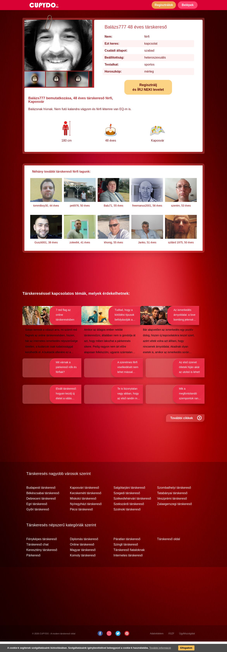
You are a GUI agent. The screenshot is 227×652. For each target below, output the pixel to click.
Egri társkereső (36, 514)
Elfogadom (184, 648)
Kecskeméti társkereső (85, 503)
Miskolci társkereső (83, 509)
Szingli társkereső (126, 555)
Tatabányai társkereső (172, 503)
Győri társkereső (37, 519)
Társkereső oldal (168, 549)
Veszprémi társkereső (172, 509)
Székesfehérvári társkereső (132, 509)
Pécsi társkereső (81, 519)
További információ (158, 648)
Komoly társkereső (83, 565)
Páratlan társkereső (127, 549)
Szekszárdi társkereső (129, 514)
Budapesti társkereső (40, 498)
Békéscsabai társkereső (42, 503)
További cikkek (186, 430)
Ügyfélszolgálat (187, 644)
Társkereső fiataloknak (129, 560)
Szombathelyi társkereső (174, 498)
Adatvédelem (156, 644)
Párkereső (33, 565)
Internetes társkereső (128, 565)
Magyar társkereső (83, 560)
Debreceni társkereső (41, 509)
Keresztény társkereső (41, 560)
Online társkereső (82, 555)
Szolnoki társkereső (127, 519)
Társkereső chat (37, 555)
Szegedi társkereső (127, 503)
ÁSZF (171, 644)
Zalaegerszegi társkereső (174, 514)
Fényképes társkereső (41, 549)
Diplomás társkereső (84, 549)
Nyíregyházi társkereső (86, 514)
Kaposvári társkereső (84, 498)
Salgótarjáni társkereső (129, 498)
